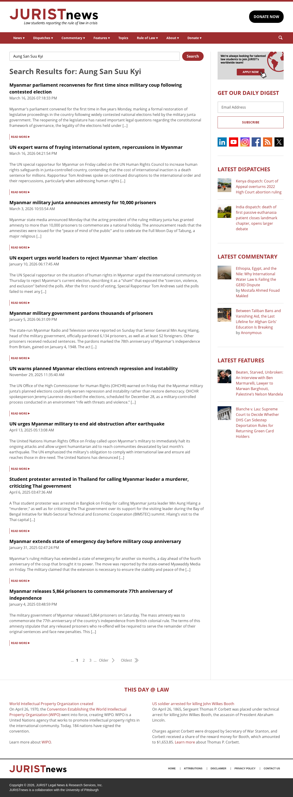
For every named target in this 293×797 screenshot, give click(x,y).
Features (101, 38)
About (172, 38)
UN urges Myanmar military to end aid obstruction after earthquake (87, 424)
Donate (194, 38)
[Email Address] (251, 107)
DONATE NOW (266, 16)
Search (193, 56)
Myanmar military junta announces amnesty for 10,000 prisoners (82, 202)
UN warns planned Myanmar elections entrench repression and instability (93, 368)
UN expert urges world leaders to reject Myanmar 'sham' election (83, 258)
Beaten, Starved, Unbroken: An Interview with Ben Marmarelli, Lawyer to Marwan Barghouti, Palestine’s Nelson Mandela (259, 383)
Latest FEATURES (241, 360)
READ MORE (20, 136)
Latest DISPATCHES (244, 169)
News (18, 38)
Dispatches (43, 38)
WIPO (46, 742)
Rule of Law (147, 38)
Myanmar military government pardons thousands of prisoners (81, 313)
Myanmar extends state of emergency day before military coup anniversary (95, 541)
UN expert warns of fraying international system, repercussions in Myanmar (96, 147)
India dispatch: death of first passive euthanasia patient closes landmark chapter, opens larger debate (256, 217)
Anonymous (251, 332)
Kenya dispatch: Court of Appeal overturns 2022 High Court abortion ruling (259, 187)
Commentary (73, 38)
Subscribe (250, 122)
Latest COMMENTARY (247, 256)
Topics (123, 38)
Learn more (185, 742)
